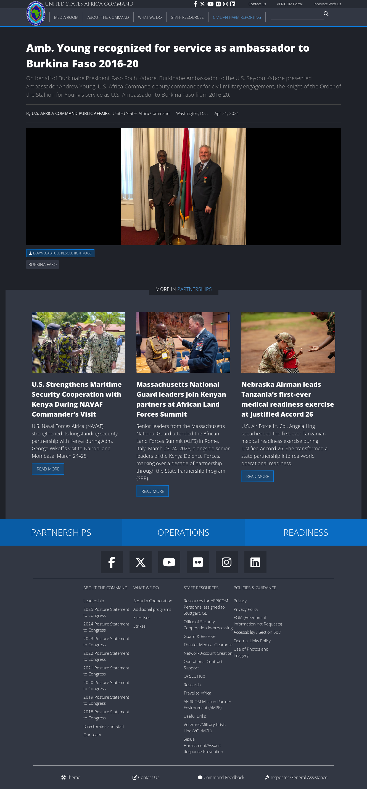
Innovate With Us (327, 3)
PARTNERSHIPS (61, 532)
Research (192, 684)
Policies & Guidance (255, 587)
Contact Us (257, 3)
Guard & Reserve (199, 636)
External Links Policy (252, 640)
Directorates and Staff (103, 726)
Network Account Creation (208, 653)
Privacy (240, 600)
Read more (48, 469)
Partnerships (194, 289)
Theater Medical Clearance (208, 644)
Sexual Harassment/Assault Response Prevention (203, 745)
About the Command (105, 587)
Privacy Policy (246, 609)
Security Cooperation (152, 600)
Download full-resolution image (60, 253)
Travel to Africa (197, 693)
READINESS (305, 532)
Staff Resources (201, 587)
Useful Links (195, 716)
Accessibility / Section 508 (257, 632)
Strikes (139, 626)
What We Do (146, 587)
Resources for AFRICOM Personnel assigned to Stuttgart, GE (206, 607)
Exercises (141, 617)
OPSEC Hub (194, 676)
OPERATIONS (183, 532)
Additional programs (152, 609)
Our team (92, 734)
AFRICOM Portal (290, 3)
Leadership (93, 600)
